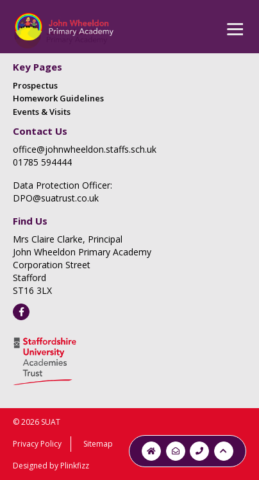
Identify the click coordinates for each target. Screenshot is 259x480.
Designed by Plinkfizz (51, 465)
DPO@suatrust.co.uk (56, 198)
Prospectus (35, 85)
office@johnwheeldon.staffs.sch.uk (84, 149)
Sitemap (98, 443)
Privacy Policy (37, 443)
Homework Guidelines (58, 98)
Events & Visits (42, 111)
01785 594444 (42, 162)
